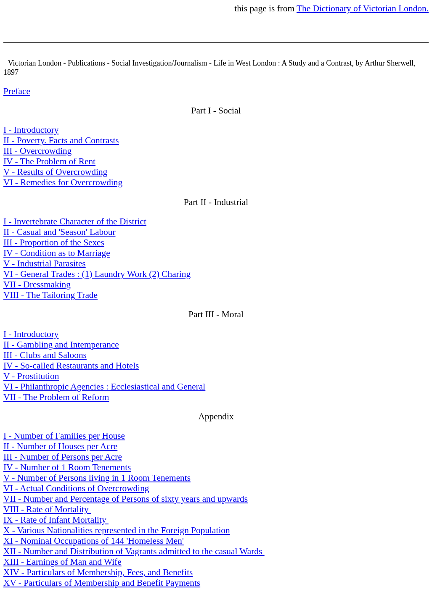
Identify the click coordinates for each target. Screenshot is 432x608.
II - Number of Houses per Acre (60, 446)
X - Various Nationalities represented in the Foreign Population (116, 530)
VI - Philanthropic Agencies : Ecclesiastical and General (104, 387)
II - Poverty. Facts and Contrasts (61, 140)
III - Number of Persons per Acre (62, 457)
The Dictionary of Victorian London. (363, 8)
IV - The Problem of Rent (49, 161)
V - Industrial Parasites (44, 263)
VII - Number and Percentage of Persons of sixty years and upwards (125, 499)
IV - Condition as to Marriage (56, 253)
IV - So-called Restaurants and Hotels (71, 366)
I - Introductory (30, 130)
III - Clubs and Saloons (45, 355)
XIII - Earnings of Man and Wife (62, 562)
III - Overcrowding (37, 151)
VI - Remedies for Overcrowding (62, 182)
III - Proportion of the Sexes (53, 242)
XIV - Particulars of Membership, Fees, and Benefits (98, 572)
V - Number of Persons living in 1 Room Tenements (97, 478)
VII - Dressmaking (37, 284)
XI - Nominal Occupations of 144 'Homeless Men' (93, 541)
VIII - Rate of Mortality (47, 509)
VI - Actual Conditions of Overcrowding (76, 488)
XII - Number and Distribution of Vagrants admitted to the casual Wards (134, 551)
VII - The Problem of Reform (56, 397)
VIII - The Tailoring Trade (50, 295)
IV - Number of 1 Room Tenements (67, 467)
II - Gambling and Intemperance (61, 345)
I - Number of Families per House (64, 436)
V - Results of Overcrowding (55, 172)
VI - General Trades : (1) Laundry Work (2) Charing (97, 274)
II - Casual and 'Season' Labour (59, 232)
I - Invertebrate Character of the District (74, 221)
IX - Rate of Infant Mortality (56, 520)
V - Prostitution (31, 376)
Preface (16, 91)
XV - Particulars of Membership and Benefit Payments (101, 583)
